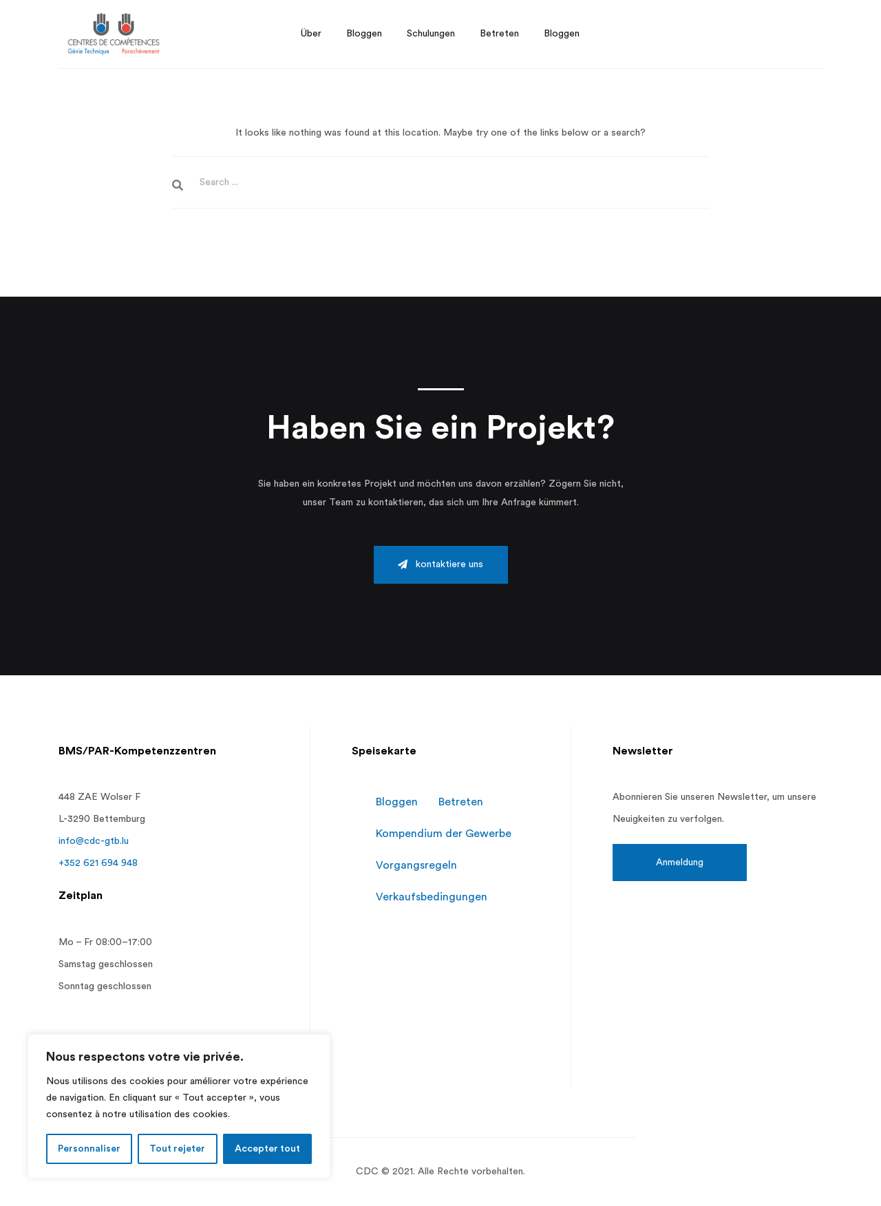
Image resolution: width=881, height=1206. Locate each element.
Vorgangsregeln (416, 865)
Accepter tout (267, 1149)
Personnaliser (89, 1149)
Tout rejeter (177, 1149)
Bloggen (397, 801)
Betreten (460, 801)
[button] (441, 565)
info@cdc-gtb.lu (94, 841)
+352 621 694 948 (98, 863)
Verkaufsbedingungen (431, 896)
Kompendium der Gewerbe (443, 833)
